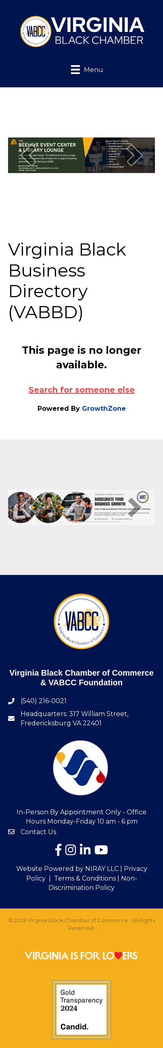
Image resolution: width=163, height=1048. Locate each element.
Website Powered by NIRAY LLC (67, 869)
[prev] (28, 155)
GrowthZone (104, 408)
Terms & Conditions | (86, 878)
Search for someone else (82, 390)
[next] (135, 155)
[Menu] (81, 69)
